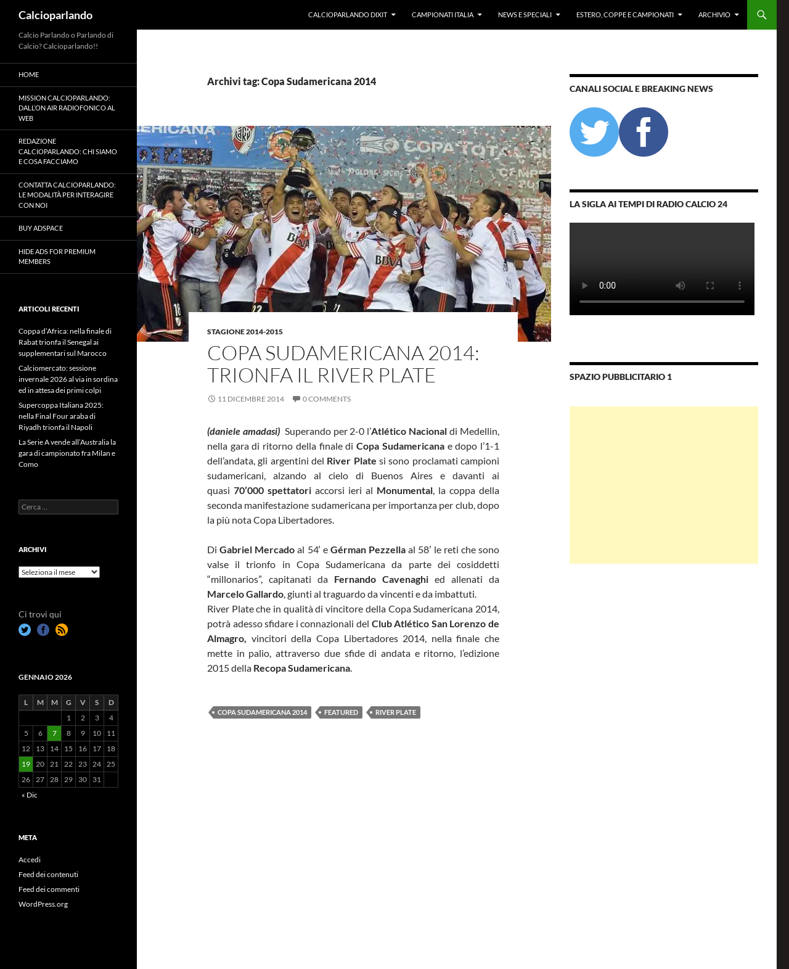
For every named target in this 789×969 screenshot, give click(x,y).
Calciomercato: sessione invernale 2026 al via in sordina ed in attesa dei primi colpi (68, 379)
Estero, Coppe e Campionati (625, 14)
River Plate (395, 712)
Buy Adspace (40, 228)
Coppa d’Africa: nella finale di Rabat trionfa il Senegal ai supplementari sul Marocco (65, 342)
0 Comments (327, 398)
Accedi (29, 859)
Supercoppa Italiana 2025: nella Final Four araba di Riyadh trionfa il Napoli (61, 416)
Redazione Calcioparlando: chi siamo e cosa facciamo (67, 151)
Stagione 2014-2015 (245, 331)
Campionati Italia (442, 14)
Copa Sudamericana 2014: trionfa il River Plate (343, 363)
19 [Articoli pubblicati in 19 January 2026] (26, 764)
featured (341, 712)
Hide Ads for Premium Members (57, 256)
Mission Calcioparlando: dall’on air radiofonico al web (66, 108)
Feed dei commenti (49, 889)
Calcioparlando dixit (347, 14)
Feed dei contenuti (48, 874)
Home (28, 74)
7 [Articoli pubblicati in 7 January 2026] (54, 733)
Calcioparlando (55, 15)
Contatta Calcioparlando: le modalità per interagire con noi (67, 195)
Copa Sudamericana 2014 (262, 712)
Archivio (714, 14)
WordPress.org (43, 904)
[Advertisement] (664, 485)
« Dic (30, 794)
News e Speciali (525, 14)
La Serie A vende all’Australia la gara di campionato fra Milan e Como (67, 453)
